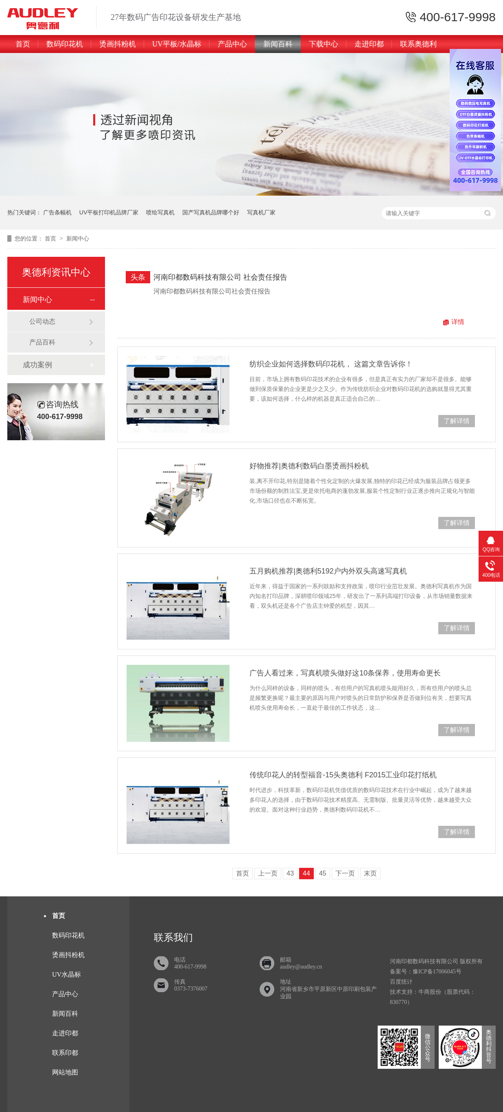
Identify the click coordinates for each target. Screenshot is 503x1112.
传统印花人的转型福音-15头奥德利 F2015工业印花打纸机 (343, 775)
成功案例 (37, 365)
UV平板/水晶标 (176, 44)
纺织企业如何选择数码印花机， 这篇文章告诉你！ (331, 364)
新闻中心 (77, 238)
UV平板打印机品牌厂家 (108, 212)
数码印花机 (64, 44)
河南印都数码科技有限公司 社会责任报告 (220, 277)
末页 (370, 873)
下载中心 (323, 44)
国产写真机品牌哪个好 (210, 212)
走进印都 (369, 44)
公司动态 (42, 321)
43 (290, 873)
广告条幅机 (57, 212)
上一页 (268, 873)
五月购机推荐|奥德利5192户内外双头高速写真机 (328, 571)
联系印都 (65, 1052)
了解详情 (457, 420)
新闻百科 (278, 44)
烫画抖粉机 (117, 44)
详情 (457, 321)
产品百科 (42, 342)
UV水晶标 (66, 974)
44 (306, 873)
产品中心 (232, 44)
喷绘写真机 (160, 212)
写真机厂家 (261, 212)
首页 (22, 44)
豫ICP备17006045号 (437, 972)
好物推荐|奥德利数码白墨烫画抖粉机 (309, 466)
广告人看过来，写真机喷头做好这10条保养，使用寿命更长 (345, 673)
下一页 (345, 873)
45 (322, 873)
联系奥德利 (418, 44)
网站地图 (65, 1072)
